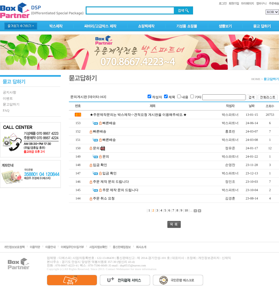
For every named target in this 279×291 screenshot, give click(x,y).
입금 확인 (100, 165)
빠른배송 (109, 123)
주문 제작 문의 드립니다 (111, 182)
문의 (96, 148)
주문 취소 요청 (104, 198)
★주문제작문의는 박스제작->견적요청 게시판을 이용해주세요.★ (138, 115)
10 (186, 210)
